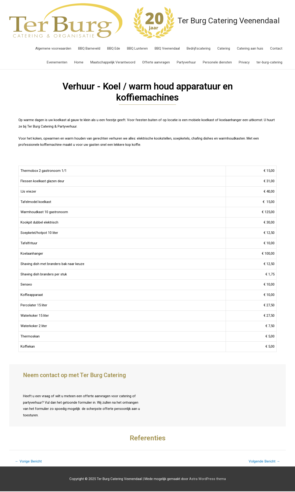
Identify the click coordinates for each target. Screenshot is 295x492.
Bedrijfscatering (198, 49)
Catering (223, 49)
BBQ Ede (113, 49)
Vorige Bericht (29, 461)
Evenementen (57, 62)
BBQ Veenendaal (167, 49)
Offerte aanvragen (156, 62)
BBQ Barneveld (89, 49)
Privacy (244, 62)
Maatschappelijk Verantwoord (112, 62)
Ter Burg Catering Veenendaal (209, 20)
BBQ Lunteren (137, 49)
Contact (276, 49)
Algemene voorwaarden (53, 49)
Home (78, 62)
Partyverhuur (186, 62)
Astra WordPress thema (207, 479)
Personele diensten (217, 62)
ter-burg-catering (269, 62)
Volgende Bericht (264, 461)
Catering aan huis (250, 49)
